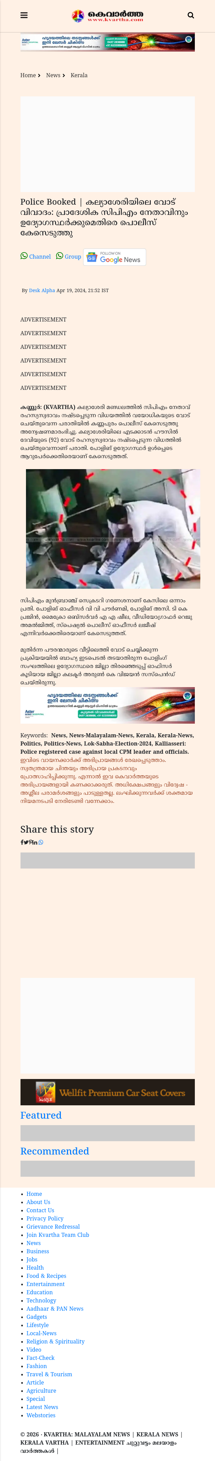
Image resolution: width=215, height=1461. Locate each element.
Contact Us (40, 1210)
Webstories (41, 1415)
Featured (41, 1116)
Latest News (42, 1407)
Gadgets (37, 1317)
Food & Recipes (47, 1276)
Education (40, 1292)
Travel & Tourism (49, 1374)
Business (38, 1251)
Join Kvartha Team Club (58, 1235)
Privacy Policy (45, 1219)
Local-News (42, 1333)
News (53, 75)
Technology (41, 1301)
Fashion (37, 1366)
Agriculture (41, 1391)
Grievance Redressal (53, 1227)
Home (28, 75)
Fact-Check (41, 1358)
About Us (39, 1202)
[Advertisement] (108, 144)
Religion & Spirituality (56, 1342)
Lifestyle (38, 1325)
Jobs (32, 1260)
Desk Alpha (42, 291)
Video (34, 1350)
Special (36, 1399)
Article (35, 1383)
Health (35, 1268)
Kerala (79, 75)
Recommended (55, 1152)
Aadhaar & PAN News (55, 1309)
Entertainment (46, 1284)
